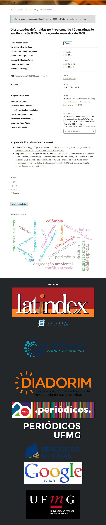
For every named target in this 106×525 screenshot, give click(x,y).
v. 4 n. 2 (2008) (31, 10)
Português (15, 193)
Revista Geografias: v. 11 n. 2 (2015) (30, 166)
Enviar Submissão (19, 204)
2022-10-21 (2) (69, 64)
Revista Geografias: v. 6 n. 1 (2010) (49, 150)
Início (12, 10)
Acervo (20, 10)
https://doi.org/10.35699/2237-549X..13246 (32, 76)
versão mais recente (77, 19)
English (14, 182)
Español (14, 185)
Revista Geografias (21, 3)
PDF (68, 43)
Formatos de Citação (72, 131)
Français (14, 189)
